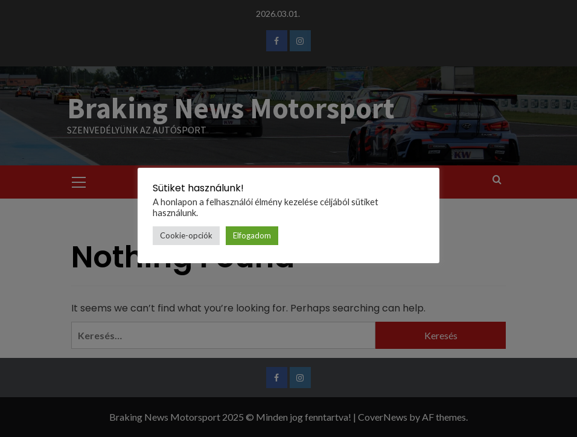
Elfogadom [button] (252, 235)
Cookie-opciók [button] (186, 235)
